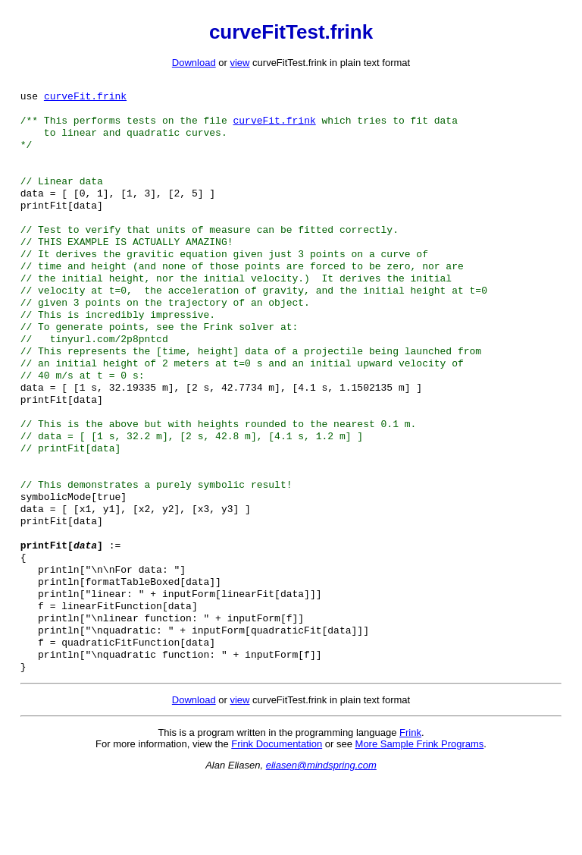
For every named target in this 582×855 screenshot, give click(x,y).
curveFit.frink (85, 98)
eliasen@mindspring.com (321, 839)
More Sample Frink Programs (419, 818)
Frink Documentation (276, 818)
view (239, 62)
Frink (410, 807)
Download (194, 62)
